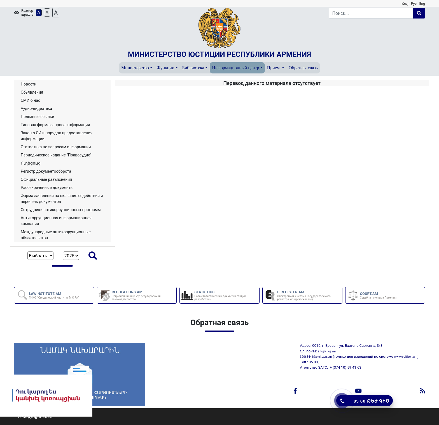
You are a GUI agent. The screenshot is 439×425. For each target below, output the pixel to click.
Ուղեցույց (31, 163)
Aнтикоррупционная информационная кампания (56, 221)
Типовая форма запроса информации (55, 125)
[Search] (371, 13)
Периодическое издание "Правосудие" (56, 155)
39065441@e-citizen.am (316, 357)
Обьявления (32, 92)
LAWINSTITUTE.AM (54, 295)
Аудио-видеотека (36, 108)
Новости (28, 84)
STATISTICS (226, 295)
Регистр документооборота (46, 171)
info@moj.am (327, 351)
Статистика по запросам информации (56, 147)
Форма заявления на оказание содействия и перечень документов (62, 198)
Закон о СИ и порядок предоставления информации (56, 136)
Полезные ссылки (37, 116)
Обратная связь (303, 67)
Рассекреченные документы (47, 187)
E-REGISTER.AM (309, 295)
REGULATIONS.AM (144, 295)
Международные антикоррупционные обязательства (56, 235)
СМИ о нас (30, 100)
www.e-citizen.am (405, 357)
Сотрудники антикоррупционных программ (61, 209)
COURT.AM (378, 295)
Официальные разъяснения (46, 179)
